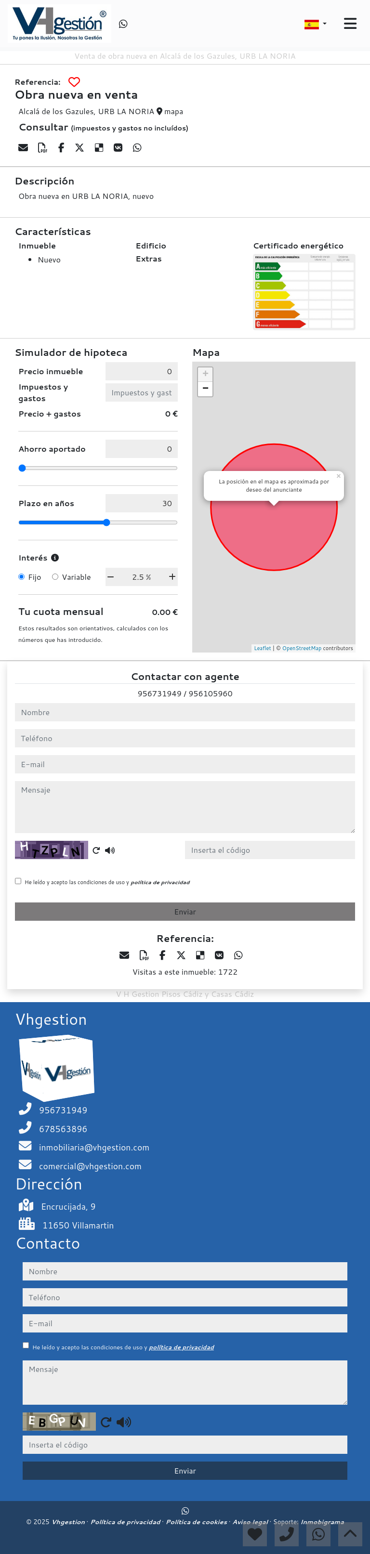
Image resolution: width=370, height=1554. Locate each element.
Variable (76, 576)
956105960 (210, 693)
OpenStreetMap (302, 648)
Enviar (185, 911)
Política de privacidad (126, 1521)
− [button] (205, 389)
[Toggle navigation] (350, 23)
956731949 (159, 693)
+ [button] (205, 374)
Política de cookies (196, 1521)
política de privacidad (160, 882)
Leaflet (262, 648)
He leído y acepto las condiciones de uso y (107, 882)
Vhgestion (68, 1521)
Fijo (34, 576)
